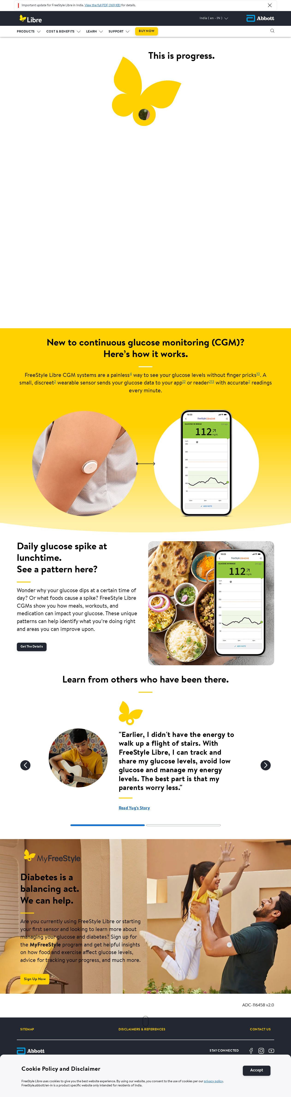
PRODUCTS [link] (26, 31)
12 (184, 382)
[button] (272, 31)
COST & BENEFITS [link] (60, 31)
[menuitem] (29, 30)
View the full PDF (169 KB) (103, 5)
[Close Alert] (270, 5)
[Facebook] (251, 1051)
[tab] (107, 825)
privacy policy (213, 1081)
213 (211, 382)
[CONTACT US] (260, 1029)
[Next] (266, 765)
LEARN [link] (91, 31)
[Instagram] (261, 1051)
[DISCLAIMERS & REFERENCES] (142, 1029)
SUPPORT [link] (116, 31)
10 (258, 374)
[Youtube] (271, 1051)
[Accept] (256, 1071)
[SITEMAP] (27, 1029)
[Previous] (25, 765)
